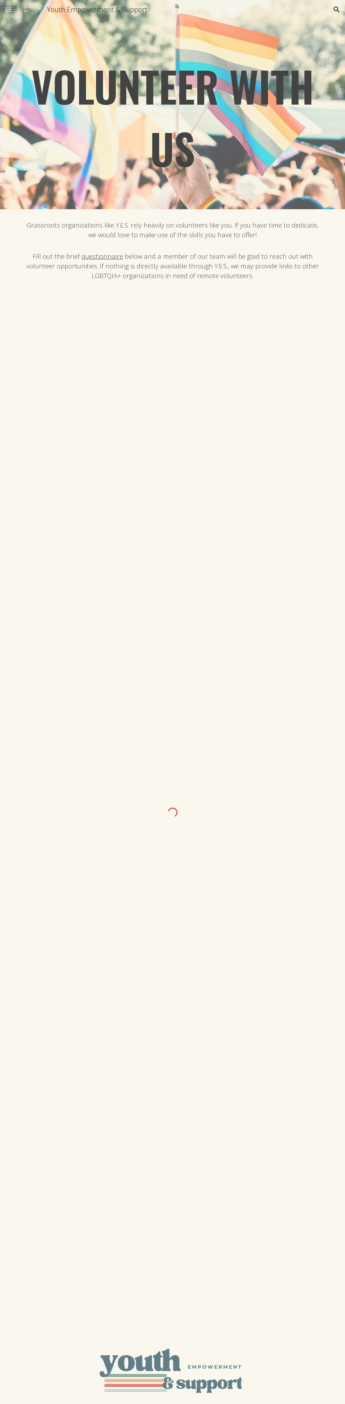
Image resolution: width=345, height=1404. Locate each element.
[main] (172, 114)
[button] (8, 9)
